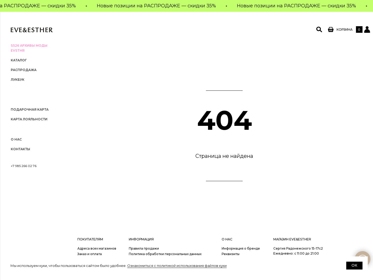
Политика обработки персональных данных (165, 254)
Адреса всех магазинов (96, 248)
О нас (16, 139)
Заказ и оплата (89, 254)
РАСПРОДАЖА (23, 70)
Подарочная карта (30, 109)
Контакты (20, 149)
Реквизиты (230, 254)
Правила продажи (144, 248)
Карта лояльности (29, 119)
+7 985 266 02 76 (23, 166)
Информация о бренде (241, 248)
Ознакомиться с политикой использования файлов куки (177, 265)
